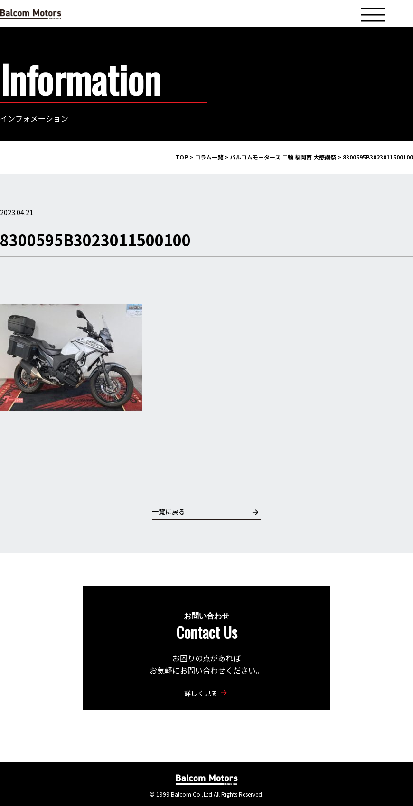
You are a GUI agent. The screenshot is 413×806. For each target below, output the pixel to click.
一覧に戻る (205, 511)
